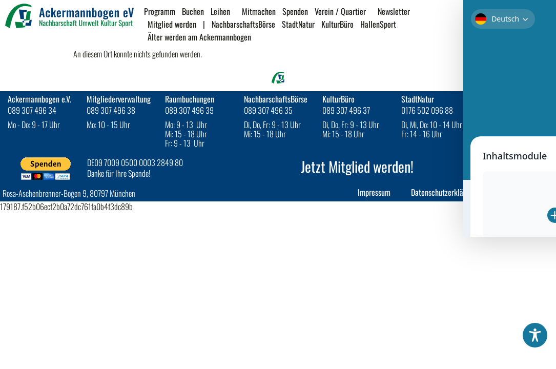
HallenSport (380, 24)
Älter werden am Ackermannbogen (199, 37)
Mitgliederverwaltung (119, 99)
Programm (159, 11)
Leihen (223, 11)
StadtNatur (298, 24)
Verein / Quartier (343, 11)
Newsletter (396, 11)
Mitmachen (259, 11)
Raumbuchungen (189, 99)
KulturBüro (337, 24)
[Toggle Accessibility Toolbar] (535, 335)
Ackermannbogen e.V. (39, 99)
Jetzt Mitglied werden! (357, 166)
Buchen (193, 11)
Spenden (295, 11)
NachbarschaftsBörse (243, 24)
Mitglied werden (172, 24)
